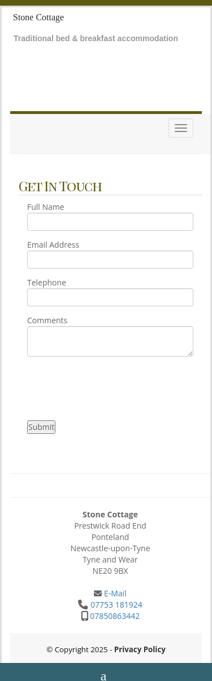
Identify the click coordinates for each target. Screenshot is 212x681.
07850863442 (115, 615)
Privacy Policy (140, 649)
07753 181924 (116, 604)
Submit (41, 426)
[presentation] (113, 387)
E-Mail (114, 593)
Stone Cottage (38, 17)
